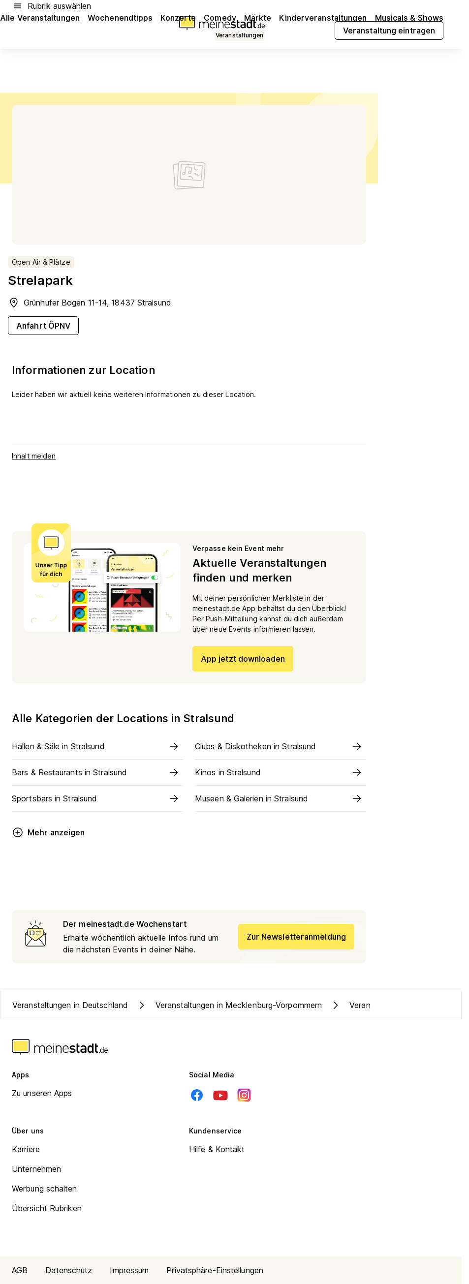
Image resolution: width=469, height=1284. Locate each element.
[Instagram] (244, 1095)
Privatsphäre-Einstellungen (214, 1270)
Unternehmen (36, 1169)
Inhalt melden (34, 456)
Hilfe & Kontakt (217, 1149)
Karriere (26, 1149)
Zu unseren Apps (42, 1093)
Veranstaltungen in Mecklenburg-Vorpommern (229, 1005)
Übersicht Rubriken (47, 1208)
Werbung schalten (44, 1188)
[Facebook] (197, 1095)
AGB (20, 1270)
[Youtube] (220, 1095)
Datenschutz (68, 1270)
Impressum (129, 1270)
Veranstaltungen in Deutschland (70, 1005)
